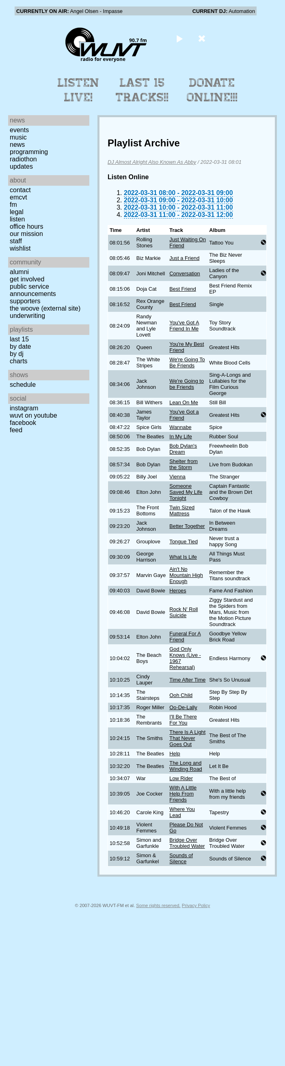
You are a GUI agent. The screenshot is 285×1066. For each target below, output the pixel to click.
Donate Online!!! (212, 90)
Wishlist (20, 248)
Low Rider (181, 778)
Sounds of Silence (181, 858)
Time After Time (187, 680)
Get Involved (27, 279)
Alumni (19, 271)
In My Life (180, 436)
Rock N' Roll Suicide (183, 612)
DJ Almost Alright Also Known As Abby (152, 162)
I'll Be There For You (183, 720)
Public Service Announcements (33, 290)
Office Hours (26, 226)
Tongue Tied (183, 541)
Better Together (187, 526)
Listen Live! (78, 90)
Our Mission (26, 233)
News (17, 144)
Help (174, 754)
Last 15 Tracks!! (142, 90)
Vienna (177, 477)
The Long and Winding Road (185, 766)
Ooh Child (180, 695)
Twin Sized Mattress (181, 510)
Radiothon (23, 159)
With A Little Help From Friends (182, 794)
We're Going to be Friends (186, 384)
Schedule (23, 384)
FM (13, 204)
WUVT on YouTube (33, 415)
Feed (16, 430)
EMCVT (18, 197)
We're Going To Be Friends (187, 362)
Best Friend (182, 289)
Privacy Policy (196, 905)
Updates (21, 166)
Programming (29, 151)
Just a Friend (184, 258)
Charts (19, 361)
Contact (20, 190)
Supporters (25, 301)
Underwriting (27, 315)
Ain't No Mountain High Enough (186, 575)
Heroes (177, 591)
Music (18, 137)
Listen (17, 219)
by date (20, 346)
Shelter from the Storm (183, 464)
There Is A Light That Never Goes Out (187, 738)
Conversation (184, 273)
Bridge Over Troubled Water (187, 843)
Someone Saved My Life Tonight (185, 492)
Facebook (23, 422)
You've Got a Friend (184, 415)
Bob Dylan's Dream (183, 449)
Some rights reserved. (158, 905)
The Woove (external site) (45, 308)
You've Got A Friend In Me (184, 326)
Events (19, 130)
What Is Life (183, 557)
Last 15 (19, 339)
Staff (16, 241)
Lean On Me (183, 402)
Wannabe (180, 427)
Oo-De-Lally (183, 707)
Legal (17, 211)
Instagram (24, 408)
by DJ (17, 353)
